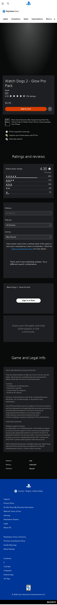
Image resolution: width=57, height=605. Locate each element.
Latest (5, 19)
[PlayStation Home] (29, 3)
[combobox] (28, 213)
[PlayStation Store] (11, 11)
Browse (49, 19)
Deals (26, 19)
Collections (15, 19)
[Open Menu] (2, 3)
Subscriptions (37, 19)
